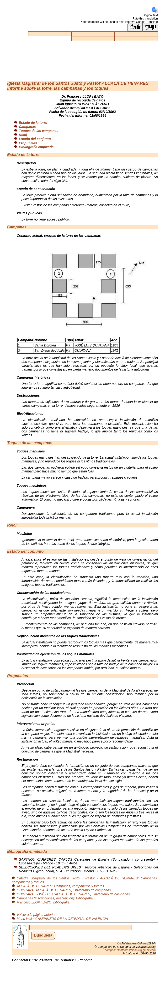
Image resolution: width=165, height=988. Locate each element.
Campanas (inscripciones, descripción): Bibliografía (55, 898)
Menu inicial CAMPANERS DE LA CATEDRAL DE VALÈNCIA (62, 919)
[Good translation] (135, 27)
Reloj (23, 135)
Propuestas (28, 143)
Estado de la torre (33, 123)
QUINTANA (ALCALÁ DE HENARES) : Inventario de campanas (64, 890)
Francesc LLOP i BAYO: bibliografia (43, 902)
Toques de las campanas (38, 131)
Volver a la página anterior (36, 915)
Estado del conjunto (35, 139)
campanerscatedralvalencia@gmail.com (130, 950)
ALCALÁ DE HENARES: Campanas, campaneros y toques (60, 886)
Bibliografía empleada (36, 147)
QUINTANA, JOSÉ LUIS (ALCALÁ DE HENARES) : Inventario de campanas (73, 894)
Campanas (27, 127)
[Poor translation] (150, 27)
